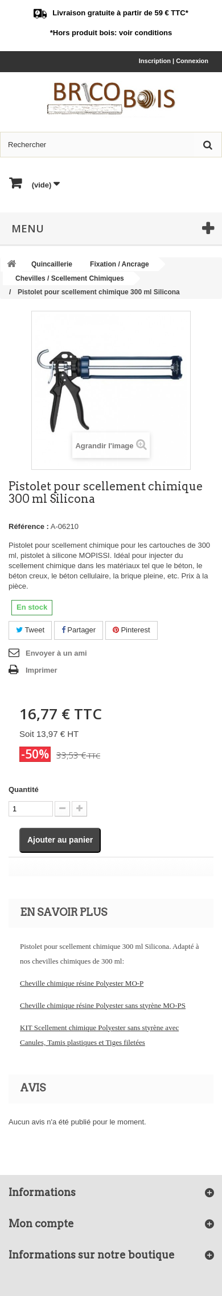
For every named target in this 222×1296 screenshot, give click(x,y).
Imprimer (41, 670)
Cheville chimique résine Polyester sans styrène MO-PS (103, 1005)
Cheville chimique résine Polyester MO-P (81, 983)
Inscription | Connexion (173, 60)
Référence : (29, 526)
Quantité (24, 789)
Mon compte (41, 1224)
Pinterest (131, 630)
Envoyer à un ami (56, 653)
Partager (78, 630)
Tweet (30, 630)
